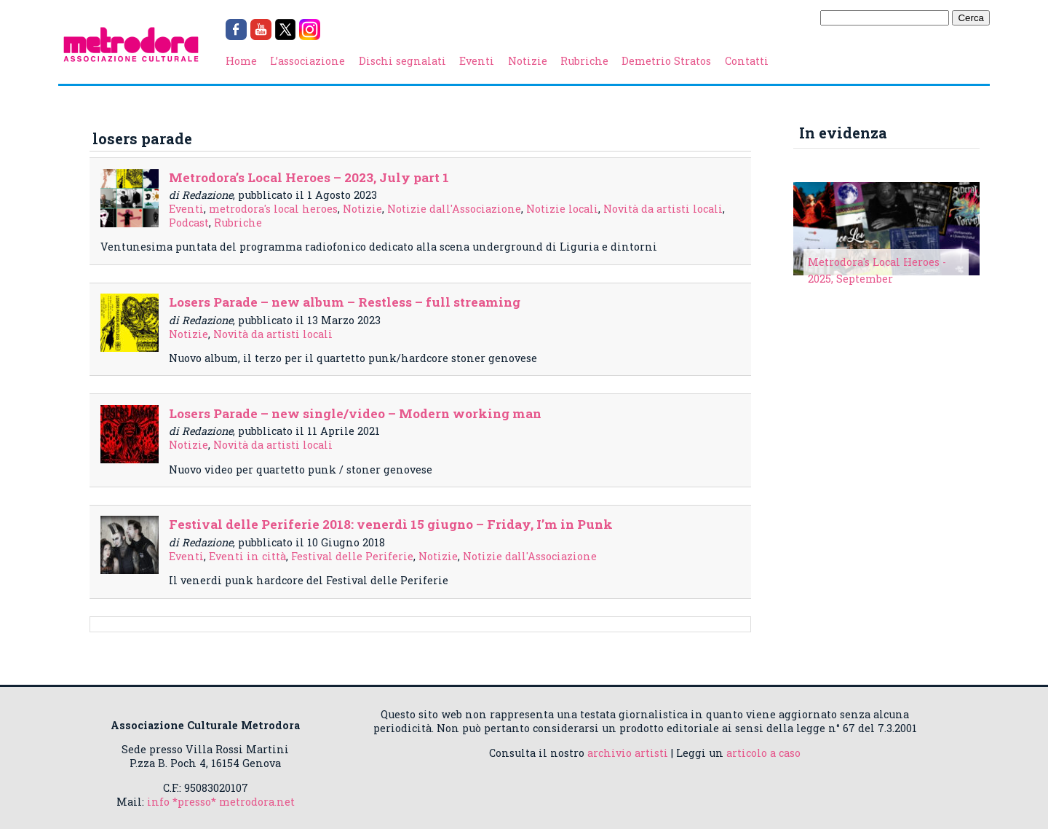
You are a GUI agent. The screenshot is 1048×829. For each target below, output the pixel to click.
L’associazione (307, 61)
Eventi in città (247, 556)
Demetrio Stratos (666, 61)
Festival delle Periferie (352, 556)
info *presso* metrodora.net (221, 802)
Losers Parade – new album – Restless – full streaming (344, 302)
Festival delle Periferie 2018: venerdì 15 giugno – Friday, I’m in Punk (391, 524)
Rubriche (584, 61)
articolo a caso (763, 753)
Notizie (527, 61)
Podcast (189, 222)
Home (241, 61)
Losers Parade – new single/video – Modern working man (355, 413)
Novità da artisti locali (663, 209)
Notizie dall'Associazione (454, 209)
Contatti (747, 61)
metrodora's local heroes (273, 209)
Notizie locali (562, 209)
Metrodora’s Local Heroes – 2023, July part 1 (309, 177)
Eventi (476, 61)
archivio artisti (627, 753)
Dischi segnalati (402, 61)
